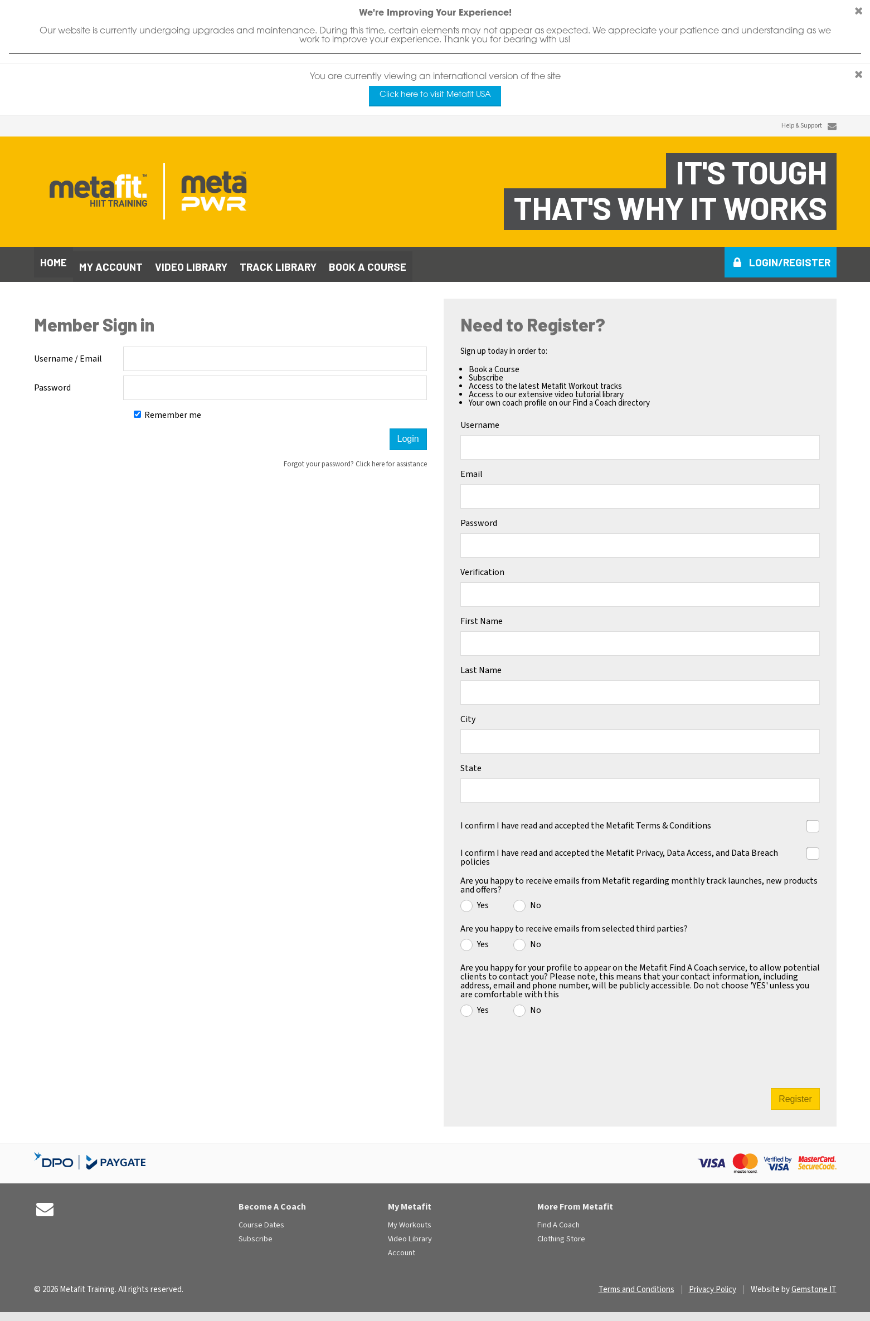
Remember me (167, 410)
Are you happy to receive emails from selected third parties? (574, 924)
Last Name (481, 665)
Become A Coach (272, 1202)
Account (401, 1249)
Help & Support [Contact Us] (801, 126)
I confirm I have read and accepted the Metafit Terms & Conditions (585, 820)
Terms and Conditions (636, 1285)
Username (479, 420)
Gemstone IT (814, 1285)
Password (52, 383)
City (467, 714)
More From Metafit (575, 1202)
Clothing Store (561, 1235)
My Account (111, 262)
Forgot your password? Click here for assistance (355, 460)
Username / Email (68, 354)
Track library (278, 262)
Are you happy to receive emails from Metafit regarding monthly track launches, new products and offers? (639, 881)
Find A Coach (558, 1221)
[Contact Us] (832, 126)
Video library (191, 262)
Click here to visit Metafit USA (435, 95)
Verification (482, 567)
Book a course (367, 262)
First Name (481, 616)
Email (471, 469)
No (535, 900)
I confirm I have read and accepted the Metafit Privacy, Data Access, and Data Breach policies (619, 852)
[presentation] (641, 1047)
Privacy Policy (712, 1285)
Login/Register (789, 262)
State (471, 763)
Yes (483, 900)
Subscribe (256, 1235)
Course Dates (261, 1221)
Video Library (410, 1235)
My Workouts (409, 1221)
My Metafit (409, 1202)
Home (53, 262)
